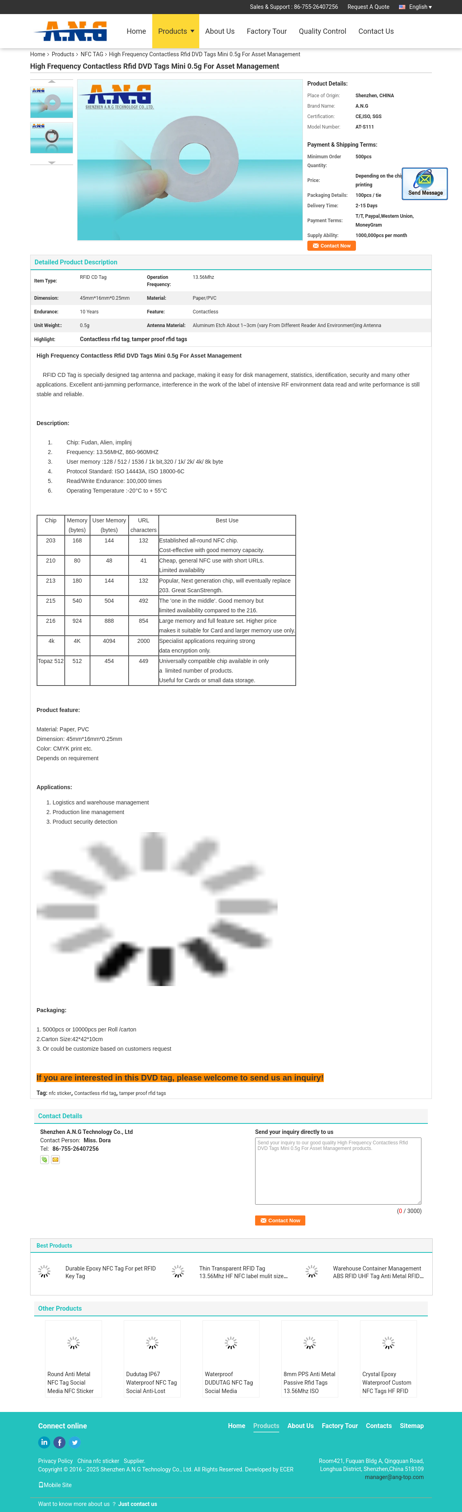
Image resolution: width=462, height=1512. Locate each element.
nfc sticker (60, 1093)
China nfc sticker (98, 1461)
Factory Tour (267, 31)
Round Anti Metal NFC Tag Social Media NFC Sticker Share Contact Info (70, 1387)
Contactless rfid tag (95, 1093)
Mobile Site (55, 1485)
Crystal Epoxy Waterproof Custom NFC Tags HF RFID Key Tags (386, 1387)
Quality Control (322, 31)
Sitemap (412, 1426)
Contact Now (336, 246)
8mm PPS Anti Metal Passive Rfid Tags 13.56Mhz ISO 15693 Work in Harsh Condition (309, 1391)
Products (172, 31)
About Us (220, 31)
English (420, 7)
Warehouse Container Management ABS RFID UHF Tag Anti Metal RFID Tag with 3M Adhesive (377, 1276)
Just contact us (137, 1504)
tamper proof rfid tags (142, 1093)
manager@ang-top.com (394, 1477)
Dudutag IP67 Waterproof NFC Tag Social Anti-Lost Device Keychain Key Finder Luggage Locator (151, 1395)
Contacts (379, 1426)
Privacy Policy (55, 1461)
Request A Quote (368, 7)
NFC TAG (92, 54)
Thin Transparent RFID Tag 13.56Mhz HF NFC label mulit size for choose (241, 1276)
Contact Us (376, 31)
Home (136, 31)
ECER (287, 1469)
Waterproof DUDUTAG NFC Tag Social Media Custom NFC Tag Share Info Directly (229, 1391)
